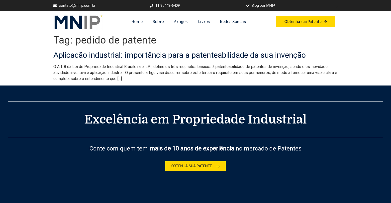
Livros (203, 22)
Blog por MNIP (260, 6)
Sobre (158, 22)
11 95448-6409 (165, 6)
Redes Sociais (233, 22)
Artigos (181, 22)
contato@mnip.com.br (74, 6)
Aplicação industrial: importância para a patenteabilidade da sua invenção (179, 55)
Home (137, 22)
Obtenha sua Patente (305, 21)
